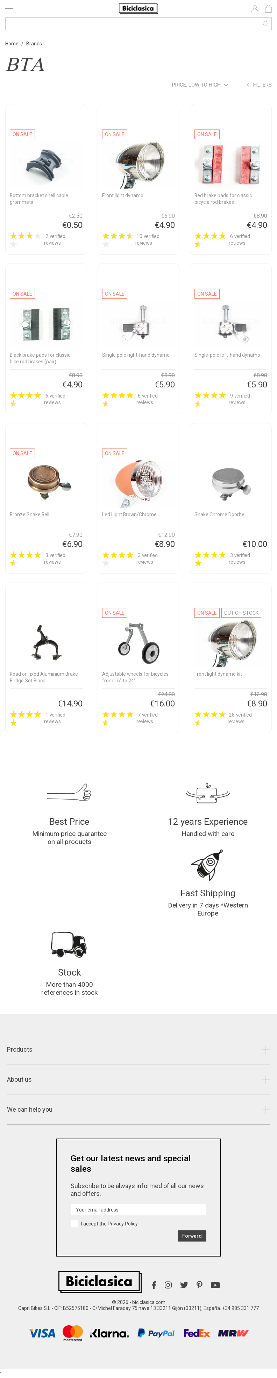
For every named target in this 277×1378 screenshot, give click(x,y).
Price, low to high (200, 85)
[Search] (138, 23)
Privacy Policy (122, 1227)
